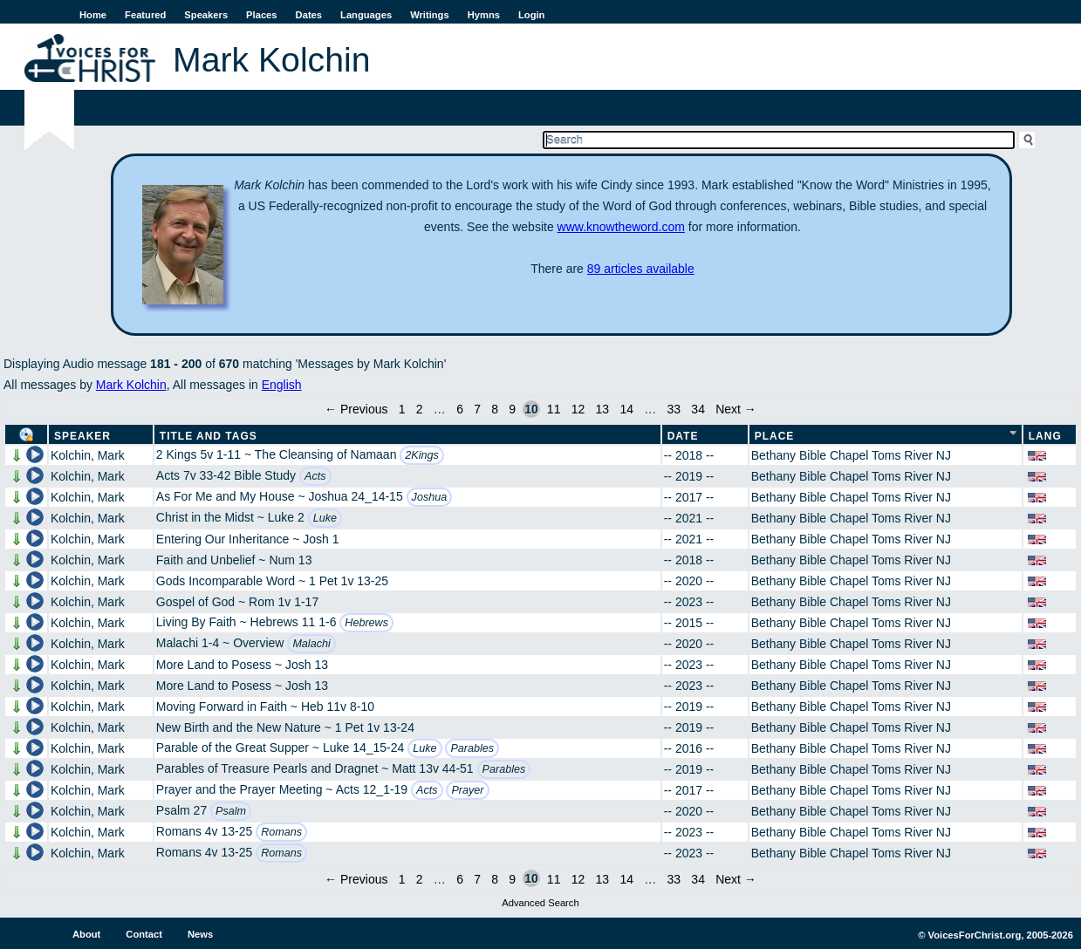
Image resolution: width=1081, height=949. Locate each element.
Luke (325, 518)
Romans (281, 832)
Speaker (82, 436)
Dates (309, 15)
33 (674, 409)
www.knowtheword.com (621, 227)
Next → (735, 409)
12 (578, 409)
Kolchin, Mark (88, 455)
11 (554, 409)
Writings (429, 15)
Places (261, 15)
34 (698, 409)
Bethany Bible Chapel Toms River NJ (851, 455)
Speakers (206, 15)
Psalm (231, 811)
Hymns (484, 15)
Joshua (430, 497)
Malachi (311, 644)
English (282, 385)
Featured (145, 15)
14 (626, 409)
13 (603, 409)
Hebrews (366, 623)
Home (92, 15)
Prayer (467, 790)
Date (683, 436)
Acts (315, 476)
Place (775, 436)
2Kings (422, 455)
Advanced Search (540, 903)
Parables (472, 748)
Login (531, 15)
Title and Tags (208, 436)
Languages (366, 15)
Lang (1045, 436)
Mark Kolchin (131, 385)
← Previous (356, 409)
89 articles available (640, 269)
